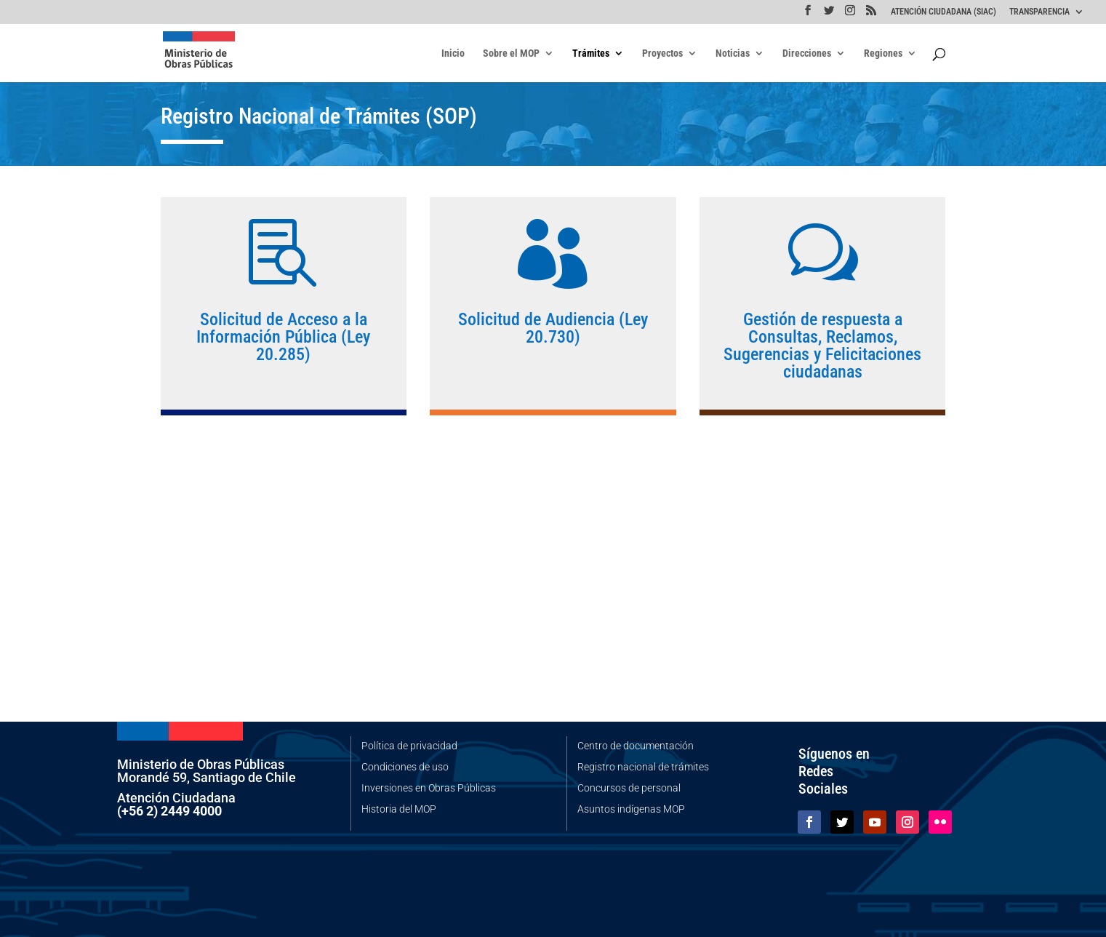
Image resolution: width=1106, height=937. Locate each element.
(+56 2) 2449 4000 (169, 810)
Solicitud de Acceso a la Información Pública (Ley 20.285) (283, 337)
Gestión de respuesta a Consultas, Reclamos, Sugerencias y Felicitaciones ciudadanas (822, 346)
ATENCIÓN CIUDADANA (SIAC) (943, 12)
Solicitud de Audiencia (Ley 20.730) (553, 328)
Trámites (590, 53)
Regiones (883, 53)
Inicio (453, 53)
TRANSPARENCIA (1039, 12)
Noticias (733, 53)
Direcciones (806, 53)
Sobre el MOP (511, 53)
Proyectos (662, 53)
